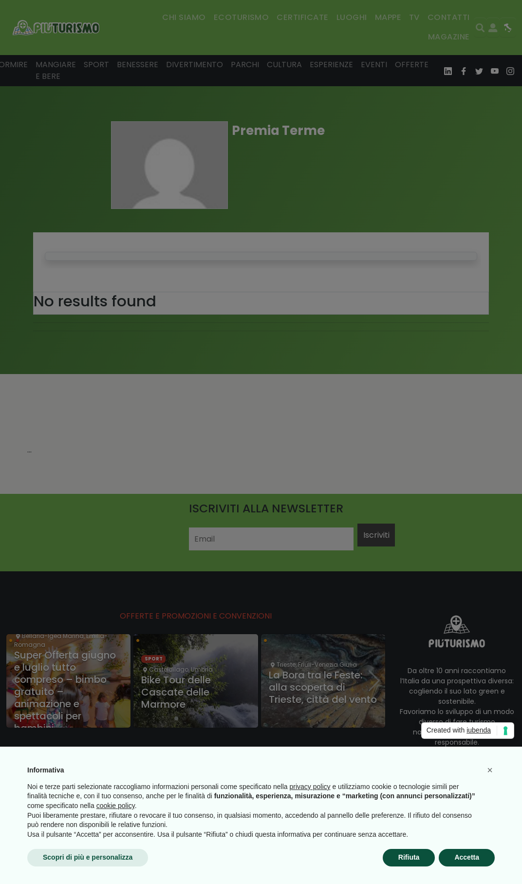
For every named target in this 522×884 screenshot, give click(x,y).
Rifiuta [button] (409, 857)
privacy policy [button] (310, 786)
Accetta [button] (466, 857)
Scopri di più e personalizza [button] (87, 857)
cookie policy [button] (115, 805)
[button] (490, 770)
